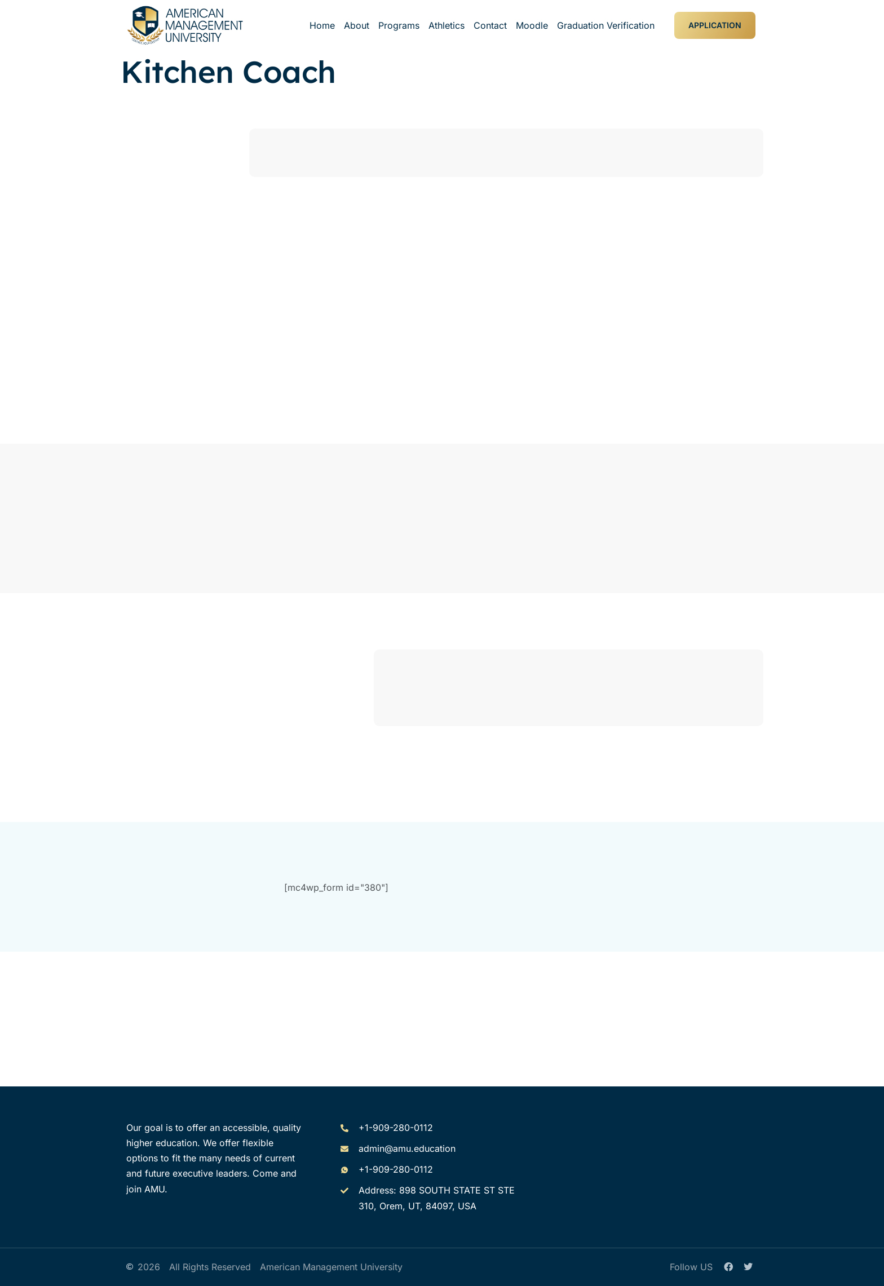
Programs (398, 25)
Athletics (446, 25)
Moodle (532, 25)
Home (322, 25)
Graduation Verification (606, 25)
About (356, 25)
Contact (490, 25)
